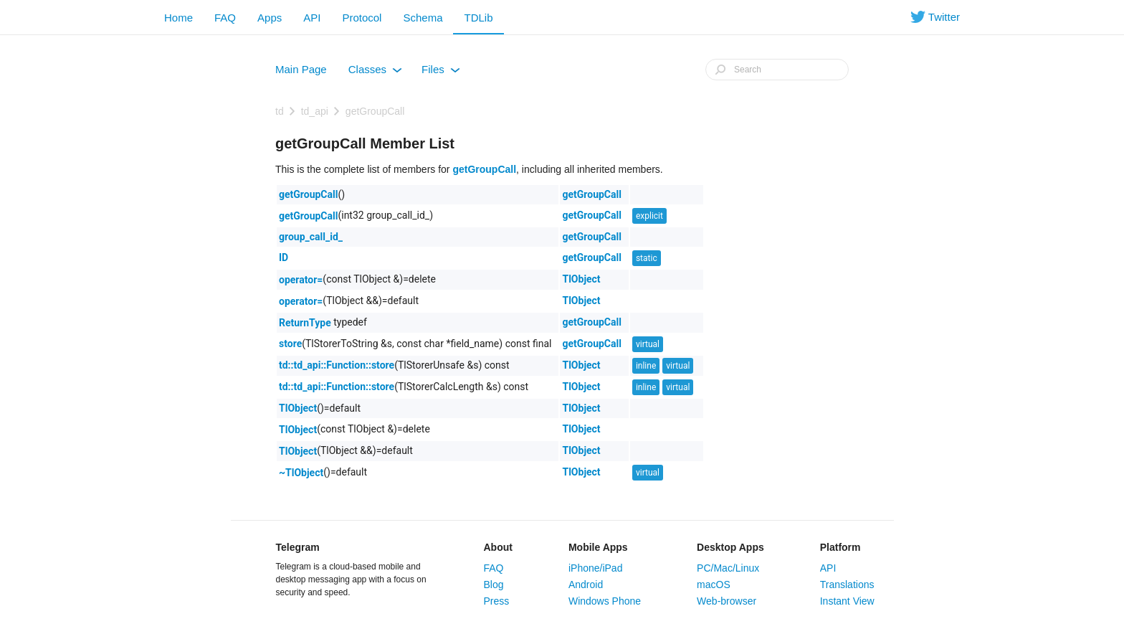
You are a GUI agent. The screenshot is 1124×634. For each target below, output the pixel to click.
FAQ (225, 17)
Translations (847, 584)
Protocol (361, 17)
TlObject (581, 279)
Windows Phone (604, 601)
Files (441, 72)
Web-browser (726, 601)
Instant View (847, 601)
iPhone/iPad (595, 568)
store (290, 343)
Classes (375, 72)
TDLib (478, 17)
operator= (301, 279)
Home (178, 17)
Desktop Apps (730, 547)
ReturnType (305, 322)
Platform (840, 547)
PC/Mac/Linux (728, 568)
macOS (713, 584)
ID (283, 257)
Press (497, 601)
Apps (269, 17)
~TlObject (301, 472)
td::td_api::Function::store (336, 365)
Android (585, 584)
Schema (422, 17)
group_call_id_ (311, 236)
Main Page (301, 69)
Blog (494, 584)
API (311, 17)
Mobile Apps (598, 547)
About (498, 547)
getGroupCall (375, 111)
